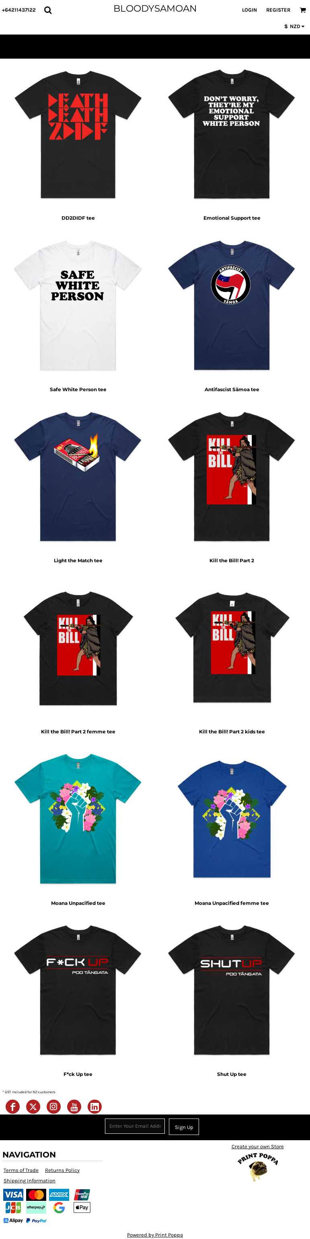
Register (278, 10)
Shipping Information (29, 1181)
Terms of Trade (21, 1170)
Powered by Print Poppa (155, 1235)
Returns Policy (62, 1170)
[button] (48, 10)
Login (249, 10)
